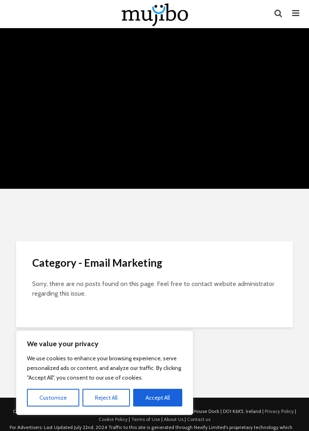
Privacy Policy (279, 411)
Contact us (198, 419)
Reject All (106, 397)
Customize (53, 397)
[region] (104, 373)
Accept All (158, 397)
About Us (173, 419)
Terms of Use (145, 419)
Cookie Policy (113, 419)
